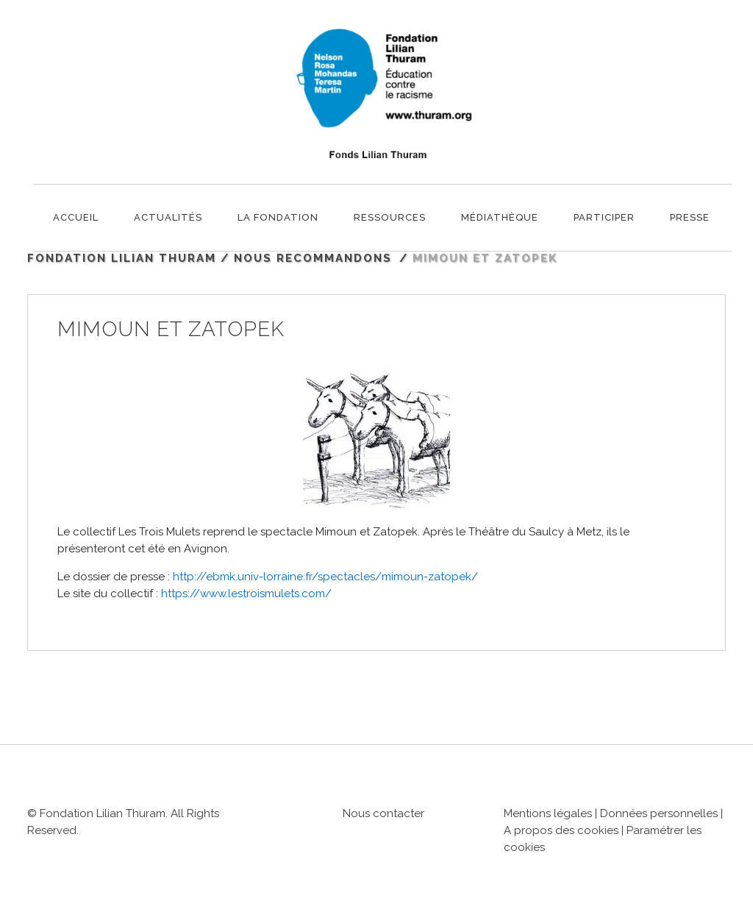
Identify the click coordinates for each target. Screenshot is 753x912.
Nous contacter (383, 813)
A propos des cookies (562, 830)
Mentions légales (548, 813)
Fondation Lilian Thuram (121, 258)
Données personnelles (659, 813)
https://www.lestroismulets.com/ (246, 593)
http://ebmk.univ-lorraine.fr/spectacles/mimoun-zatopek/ (325, 576)
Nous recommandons (313, 258)
